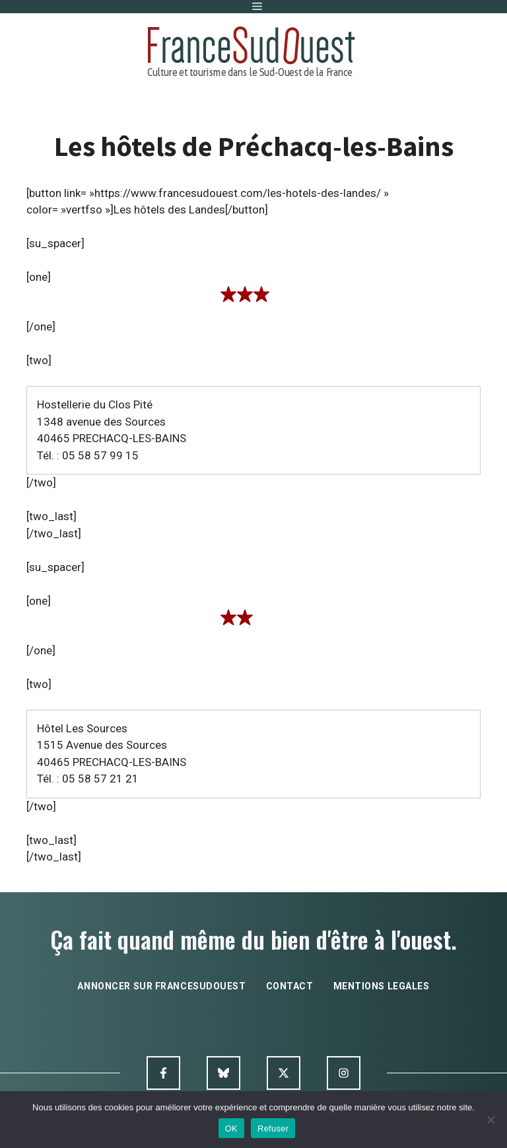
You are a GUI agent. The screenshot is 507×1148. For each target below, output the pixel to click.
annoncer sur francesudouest (161, 986)
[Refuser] (490, 1119)
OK (231, 1128)
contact (290, 986)
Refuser (272, 1128)
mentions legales (381, 986)
